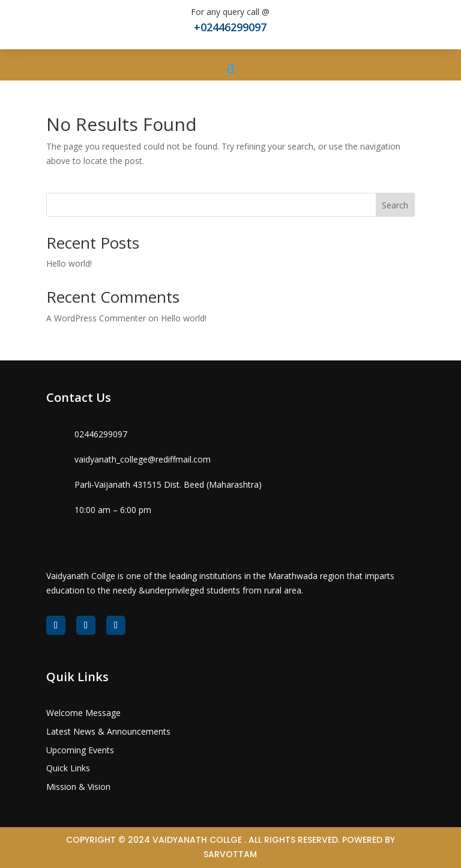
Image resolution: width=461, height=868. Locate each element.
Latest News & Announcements (108, 731)
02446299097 (100, 434)
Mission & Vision (78, 786)
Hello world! (69, 263)
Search (395, 205)
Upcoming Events (80, 750)
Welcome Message (83, 712)
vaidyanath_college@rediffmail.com (142, 459)
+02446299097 (230, 27)
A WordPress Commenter (96, 318)
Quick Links (68, 768)
